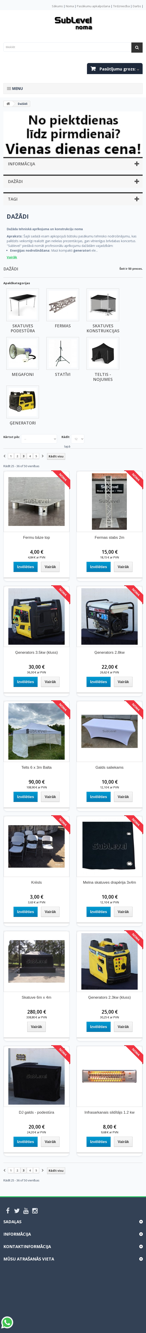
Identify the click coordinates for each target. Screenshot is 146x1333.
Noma (70, 6)
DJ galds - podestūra (36, 1112)
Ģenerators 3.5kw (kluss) (36, 652)
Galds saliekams (110, 767)
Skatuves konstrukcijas (103, 328)
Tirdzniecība (121, 6)
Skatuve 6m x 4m (36, 997)
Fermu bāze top (36, 537)
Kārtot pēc (11, 437)
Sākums (57, 6)
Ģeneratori (23, 423)
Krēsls (36, 882)
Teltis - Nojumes (103, 377)
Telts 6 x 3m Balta (36, 767)
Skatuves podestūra (23, 328)
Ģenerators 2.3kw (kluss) (109, 997)
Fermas (63, 325)
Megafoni (23, 374)
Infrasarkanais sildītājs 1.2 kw (109, 1112)
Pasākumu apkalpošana (93, 6)
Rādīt (66, 437)
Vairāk (12, 257)
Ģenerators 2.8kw (109, 652)
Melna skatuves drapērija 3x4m (109, 882)
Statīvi (63, 374)
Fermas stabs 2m (109, 537)
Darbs (137, 6)
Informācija (21, 163)
